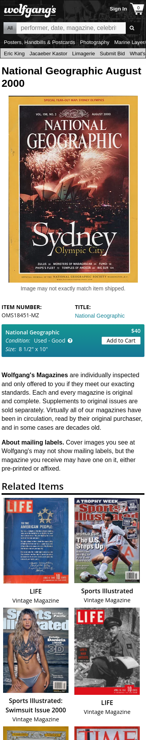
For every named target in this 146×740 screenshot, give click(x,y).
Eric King (14, 53)
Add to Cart (121, 340)
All (9, 28)
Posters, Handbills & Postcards (39, 42)
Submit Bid (112, 53)
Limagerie (83, 53)
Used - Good (49, 340)
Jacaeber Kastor (48, 53)
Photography (94, 42)
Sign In (118, 9)
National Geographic (100, 316)
